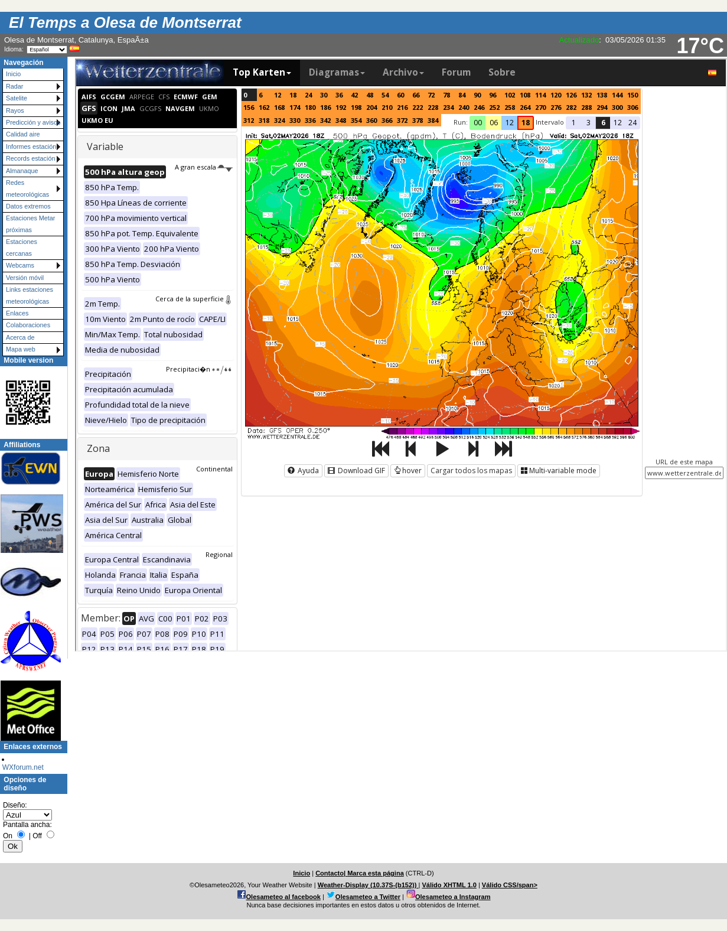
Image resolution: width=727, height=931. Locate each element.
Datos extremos (28, 206)
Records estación (30, 158)
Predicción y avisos (33, 122)
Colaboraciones (28, 324)
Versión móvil (25, 277)
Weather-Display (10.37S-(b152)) (368, 884)
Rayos (15, 110)
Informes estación (31, 146)
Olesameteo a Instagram (453, 896)
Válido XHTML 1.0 (449, 884)
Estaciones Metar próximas (30, 223)
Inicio (13, 73)
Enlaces (17, 313)
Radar (14, 86)
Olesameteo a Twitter (367, 896)
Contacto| (331, 873)
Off (37, 836)
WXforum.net (23, 767)
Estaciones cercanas (21, 247)
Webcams (20, 265)
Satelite (16, 98)
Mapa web (20, 349)
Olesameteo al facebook (283, 896)
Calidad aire (23, 134)
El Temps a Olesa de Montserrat (125, 22)
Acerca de (20, 337)
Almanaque (22, 170)
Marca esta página (375, 873)
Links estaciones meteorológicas (29, 295)
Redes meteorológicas (27, 188)
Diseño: (15, 805)
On (7, 836)
